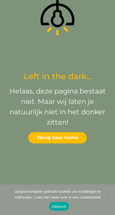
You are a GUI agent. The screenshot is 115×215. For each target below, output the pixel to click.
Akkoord (59, 206)
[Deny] (108, 200)
